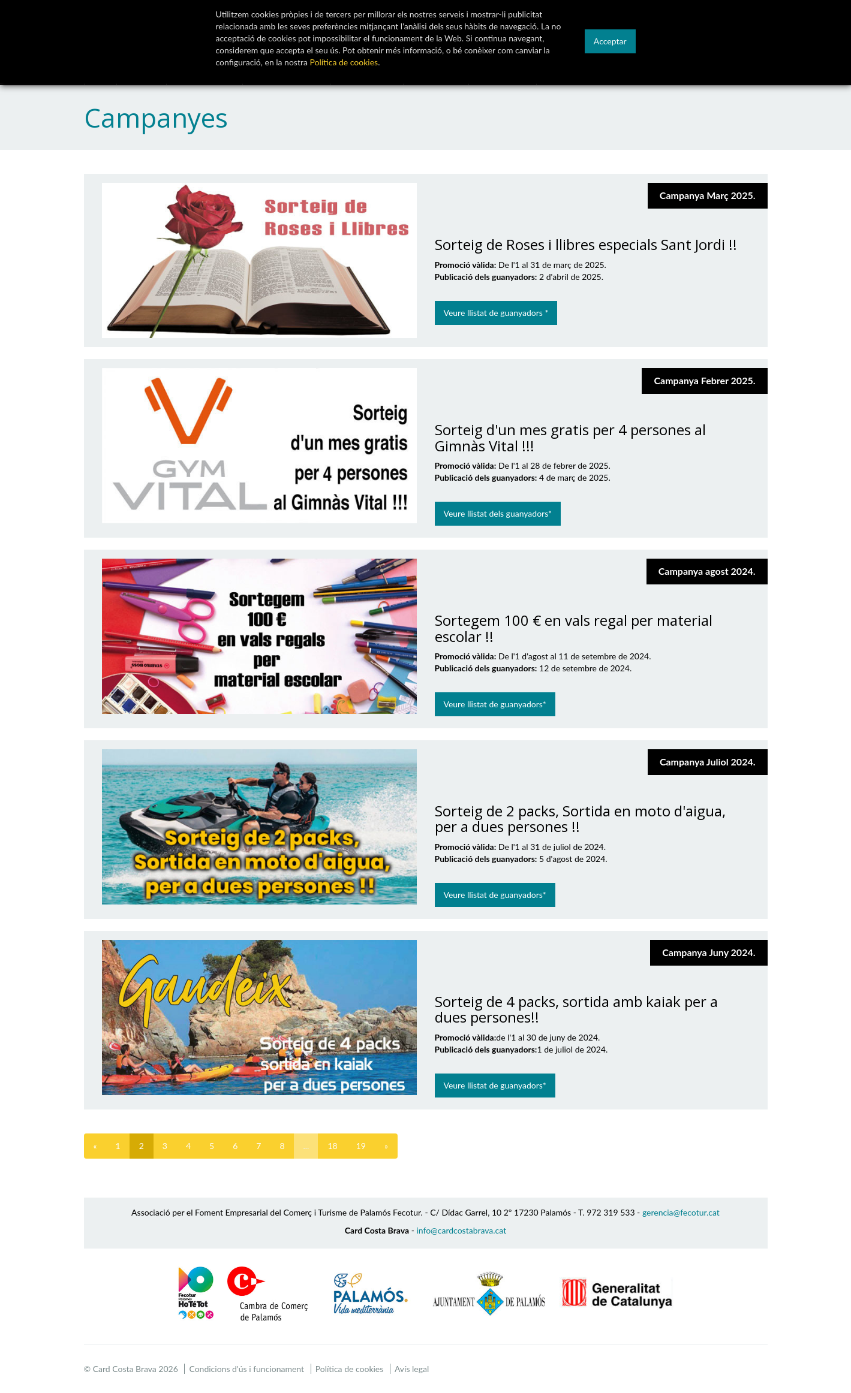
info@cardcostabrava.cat (461, 1230)
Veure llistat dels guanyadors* (498, 513)
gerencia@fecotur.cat (681, 1212)
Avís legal (412, 1369)
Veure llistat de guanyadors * (496, 312)
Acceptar (610, 41)
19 (361, 1146)
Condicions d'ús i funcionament (246, 1369)
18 (332, 1146)
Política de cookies (349, 1369)
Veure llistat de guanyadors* (495, 704)
